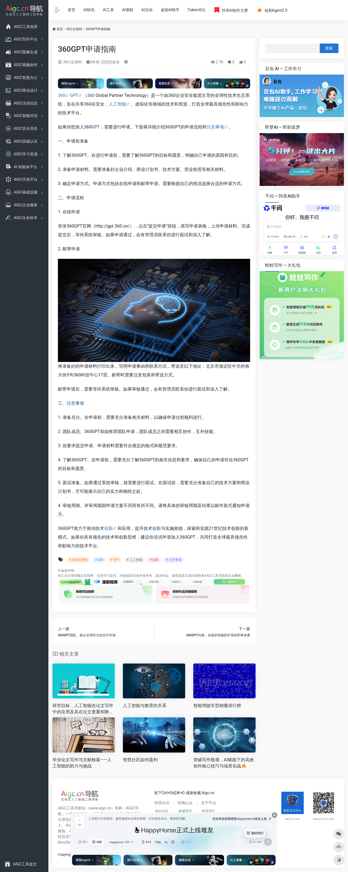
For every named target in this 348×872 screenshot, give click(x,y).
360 (61, 95)
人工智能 (117, 104)
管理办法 (161, 803)
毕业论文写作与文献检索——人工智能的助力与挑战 (81, 763)
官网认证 (185, 803)
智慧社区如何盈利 (140, 759)
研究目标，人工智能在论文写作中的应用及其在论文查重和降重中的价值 (82, 709)
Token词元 (197, 10)
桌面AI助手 (170, 10)
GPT (74, 95)
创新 (108, 528)
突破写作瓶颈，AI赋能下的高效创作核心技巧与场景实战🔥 (223, 763)
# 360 (99, 560)
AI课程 (127, 10)
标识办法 (161, 811)
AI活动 (147, 10)
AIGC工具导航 (214, 576)
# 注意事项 (174, 560)
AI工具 (108, 10)
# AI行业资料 (78, 560)
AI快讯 (89, 10)
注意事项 (215, 127)
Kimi (62, 842)
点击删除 (234, 576)
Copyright (65, 854)
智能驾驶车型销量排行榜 (217, 705)
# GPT (114, 560)
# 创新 (154, 560)
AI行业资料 (74, 29)
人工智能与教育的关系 (144, 705)
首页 (71, 10)
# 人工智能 (134, 560)
